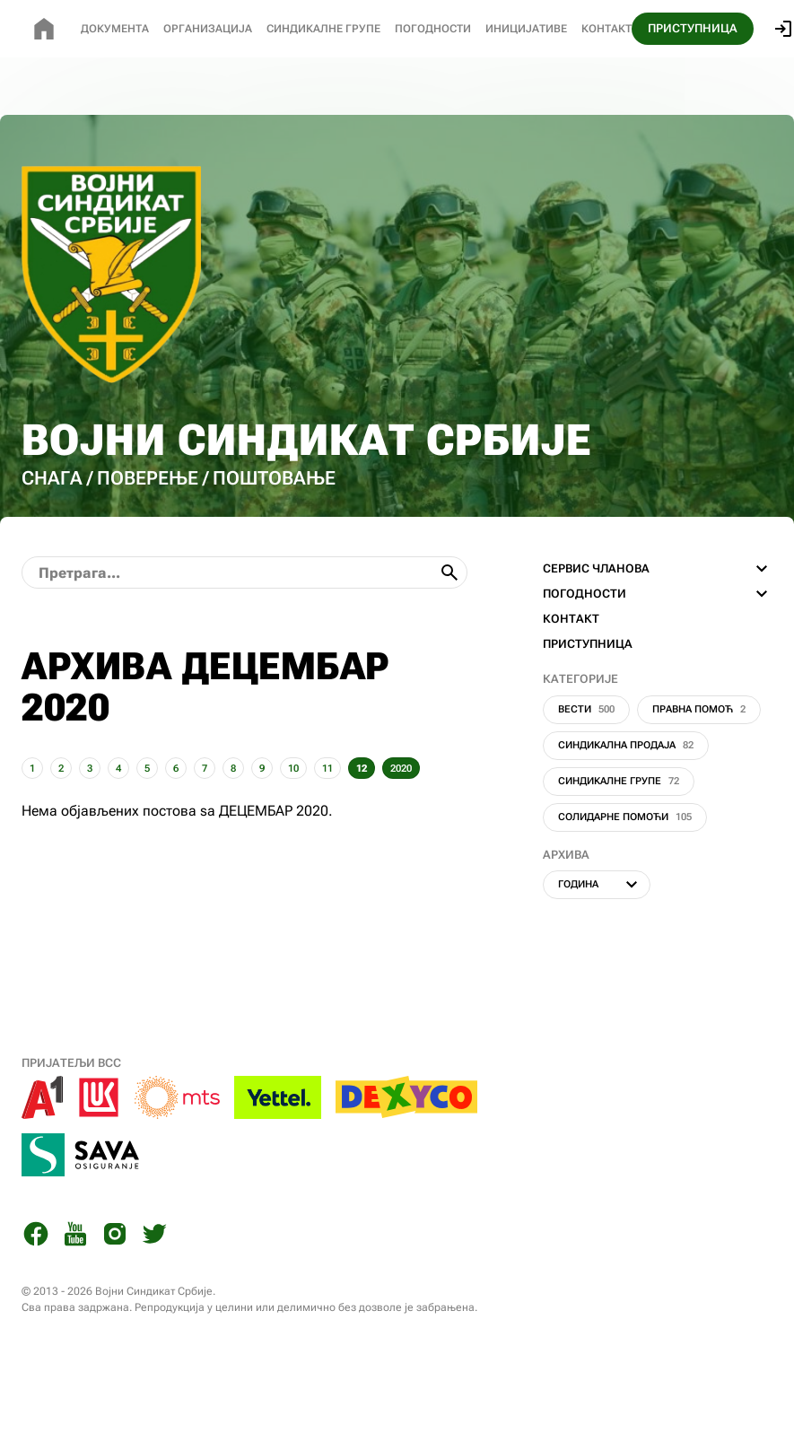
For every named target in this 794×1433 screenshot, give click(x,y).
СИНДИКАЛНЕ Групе (323, 28)
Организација (207, 28)
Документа (115, 28)
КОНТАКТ (571, 618)
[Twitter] (154, 1236)
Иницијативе (526, 28)
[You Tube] (75, 1236)
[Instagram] (114, 1236)
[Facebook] (36, 1236)
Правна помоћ (699, 709)
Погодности (433, 28)
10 (293, 768)
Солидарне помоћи (625, 817)
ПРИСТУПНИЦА (692, 28)
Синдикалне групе (618, 781)
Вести (586, 709)
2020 (401, 768)
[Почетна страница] (44, 28)
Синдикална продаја (626, 745)
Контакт (606, 28)
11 (327, 768)
